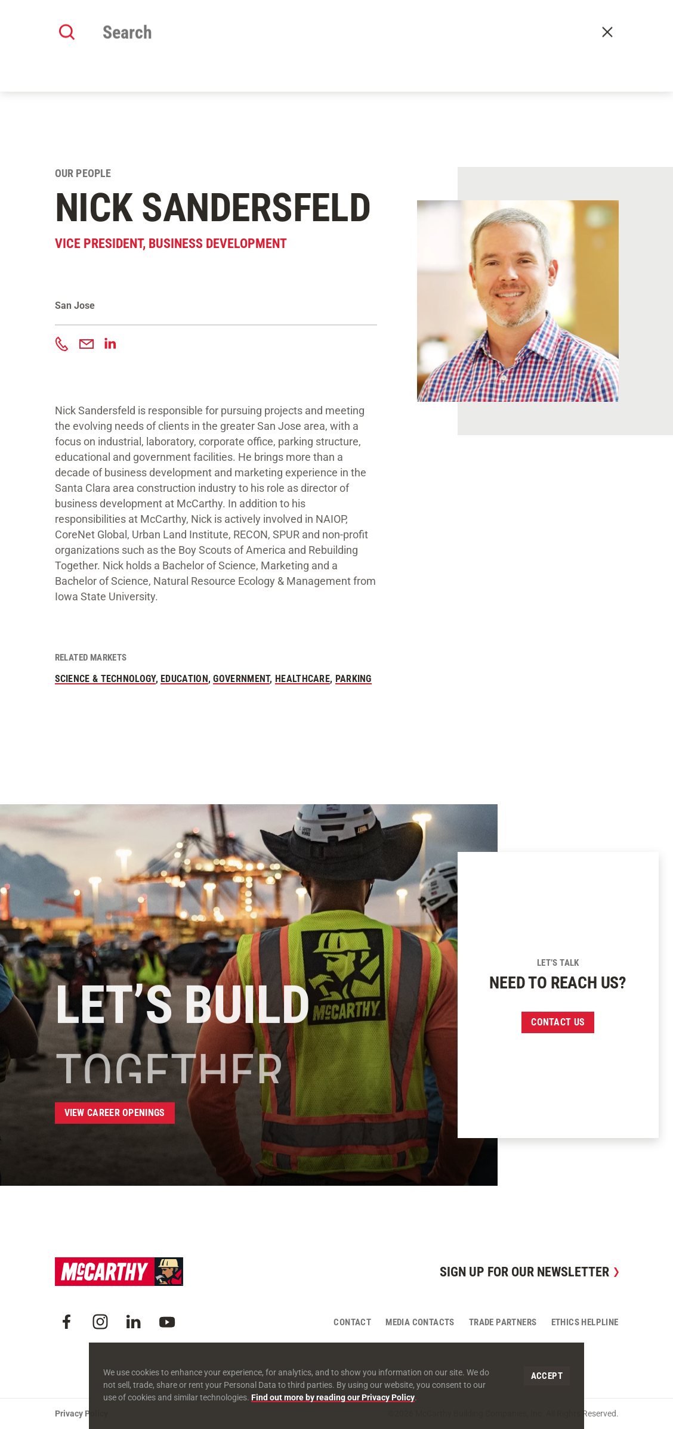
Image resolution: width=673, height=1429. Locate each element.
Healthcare (302, 678)
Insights (418, 43)
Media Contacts (420, 1322)
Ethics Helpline (585, 1322)
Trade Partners (503, 1322)
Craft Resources (581, 13)
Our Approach (316, 43)
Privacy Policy (81, 1413)
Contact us (558, 1022)
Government (241, 678)
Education (184, 678)
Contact (607, 43)
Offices (373, 43)
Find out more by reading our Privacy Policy (333, 1397)
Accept (547, 1376)
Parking (353, 678)
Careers (464, 43)
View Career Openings (114, 1112)
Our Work (255, 43)
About (211, 43)
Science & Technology (105, 678)
